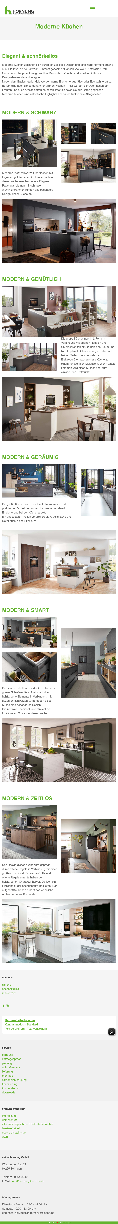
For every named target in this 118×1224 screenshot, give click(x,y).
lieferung (7, 1071)
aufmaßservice (11, 1067)
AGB (5, 1137)
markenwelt (9, 993)
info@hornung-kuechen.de (28, 1181)
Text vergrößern (15, 1029)
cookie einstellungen (14, 1132)
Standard (32, 1024)
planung (7, 1063)
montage (7, 1076)
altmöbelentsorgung (14, 1080)
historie (6, 985)
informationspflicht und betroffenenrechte (27, 1124)
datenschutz (9, 1120)
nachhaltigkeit (10, 989)
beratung (7, 1055)
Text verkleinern (37, 1029)
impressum (9, 1116)
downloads (8, 1092)
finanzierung (9, 1084)
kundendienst (10, 1088)
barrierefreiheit (11, 1128)
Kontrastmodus (14, 1024)
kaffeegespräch (11, 1059)
